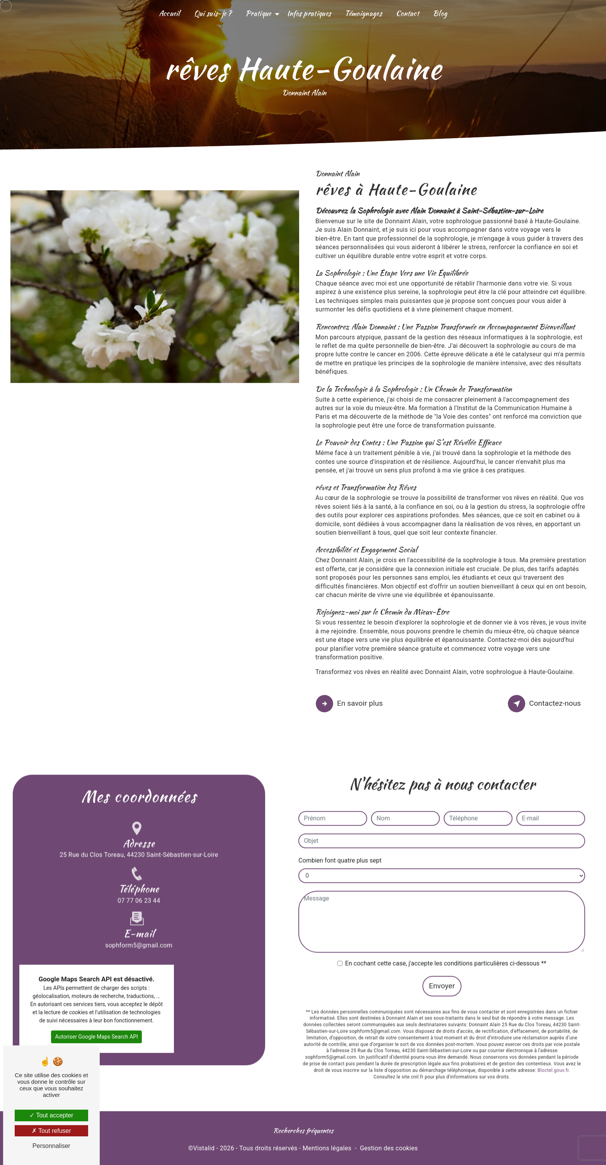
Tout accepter (51, 1115)
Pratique (258, 13)
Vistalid (204, 1148)
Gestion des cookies (389, 1148)
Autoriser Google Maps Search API (96, 1000)
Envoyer (442, 948)
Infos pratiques (309, 13)
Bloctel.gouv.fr (553, 1033)
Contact (407, 13)
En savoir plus (350, 703)
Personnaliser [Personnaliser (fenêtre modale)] (51, 1146)
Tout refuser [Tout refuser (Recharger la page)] (51, 1130)
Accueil (169, 13)
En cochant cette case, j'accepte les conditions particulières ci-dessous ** (445, 926)
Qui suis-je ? (213, 13)
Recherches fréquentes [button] (303, 1130)
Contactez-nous (545, 703)
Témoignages (363, 13)
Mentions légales (327, 1148)
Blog (440, 13)
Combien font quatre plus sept (339, 823)
